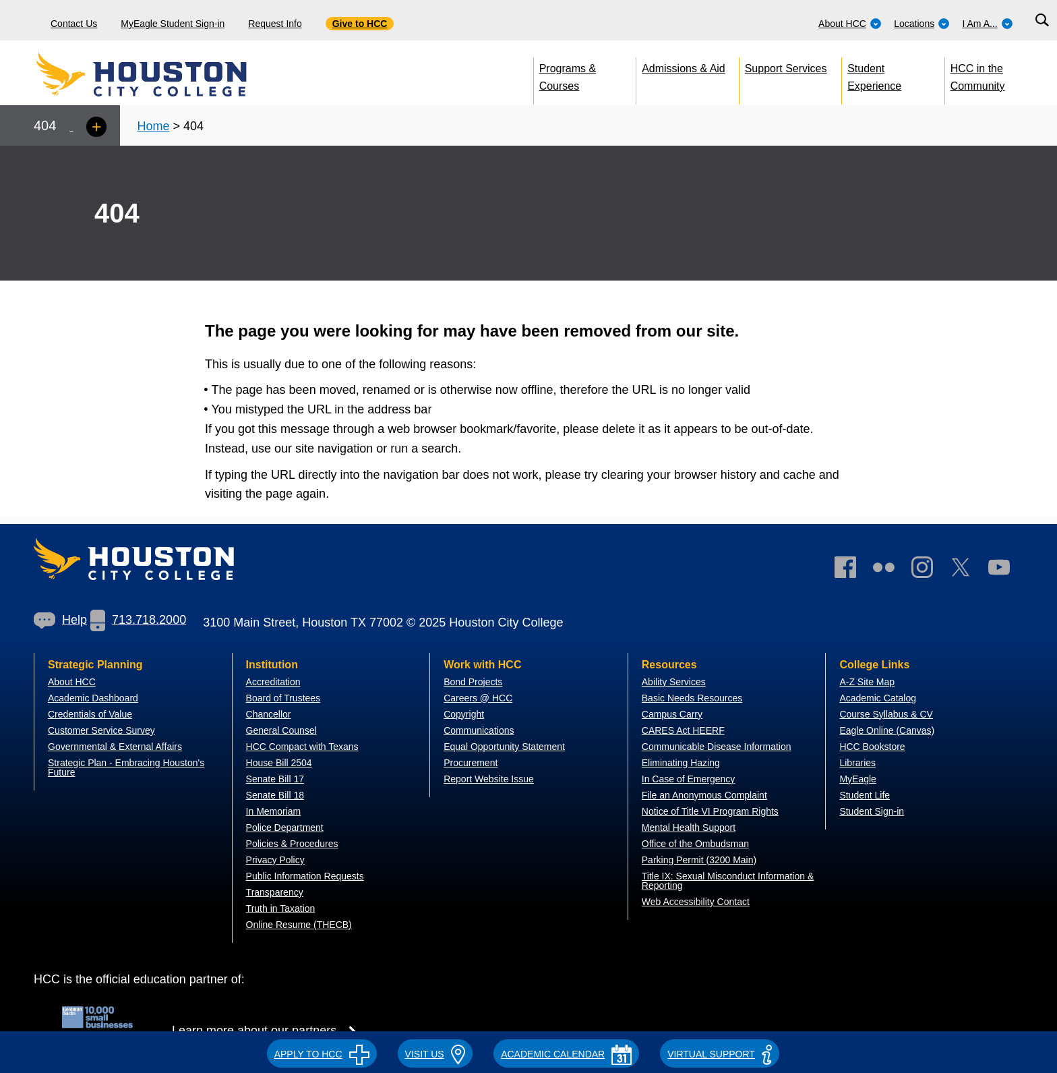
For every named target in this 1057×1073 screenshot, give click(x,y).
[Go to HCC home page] (172, 74)
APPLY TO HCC (321, 1054)
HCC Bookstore (872, 746)
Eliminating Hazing (681, 762)
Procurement (470, 762)
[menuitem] (850, 20)
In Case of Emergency (688, 779)
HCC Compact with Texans (302, 746)
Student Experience (874, 74)
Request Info (274, 23)
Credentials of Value (90, 714)
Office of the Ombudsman (695, 843)
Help (60, 620)
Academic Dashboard (93, 698)
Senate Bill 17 (275, 779)
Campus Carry (672, 714)
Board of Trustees (283, 698)
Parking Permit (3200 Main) (699, 859)
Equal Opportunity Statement (504, 746)
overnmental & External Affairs (118, 746)
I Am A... (988, 24)
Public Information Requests (305, 876)
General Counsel (281, 730)
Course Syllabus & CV (886, 714)
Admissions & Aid (683, 68)
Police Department (285, 827)
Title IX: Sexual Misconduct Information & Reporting (728, 881)
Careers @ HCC (478, 698)
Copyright (464, 714)
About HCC (850, 24)
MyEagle (857, 779)
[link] (929, 570)
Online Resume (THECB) (299, 924)
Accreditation (273, 681)
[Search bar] (1042, 20)
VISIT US (435, 1054)
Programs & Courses (567, 74)
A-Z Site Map (867, 681)
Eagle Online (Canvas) (886, 730)
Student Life (864, 795)
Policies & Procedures (292, 843)
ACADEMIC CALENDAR (566, 1054)
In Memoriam (273, 811)
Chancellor (268, 714)
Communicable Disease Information (716, 746)
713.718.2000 (138, 620)
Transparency (274, 892)
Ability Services (674, 681)
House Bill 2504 (279, 762)
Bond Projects (473, 681)
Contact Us (74, 23)
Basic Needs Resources (692, 698)
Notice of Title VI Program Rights (710, 811)
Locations (922, 24)
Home (153, 126)
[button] (322, 1052)
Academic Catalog (877, 698)
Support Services (786, 68)
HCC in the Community (977, 74)
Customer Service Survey (101, 730)
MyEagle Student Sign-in (172, 23)
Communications (479, 730)
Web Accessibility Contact (696, 901)
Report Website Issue (489, 779)
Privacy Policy (275, 859)
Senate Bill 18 (275, 795)
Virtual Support (719, 1054)
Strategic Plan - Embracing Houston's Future (126, 767)
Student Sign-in (871, 811)
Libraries (857, 762)
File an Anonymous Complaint (704, 795)
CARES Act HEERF (683, 730)
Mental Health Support (688, 827)
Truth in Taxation (280, 908)
